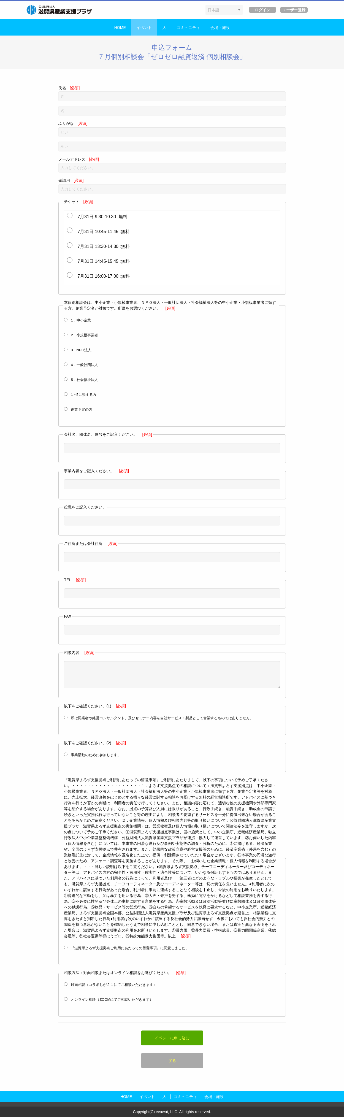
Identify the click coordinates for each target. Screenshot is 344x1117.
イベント (144, 27)
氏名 (172, 93)
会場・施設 (220, 27)
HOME (120, 27)
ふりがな (172, 129)
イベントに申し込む (172, 1038)
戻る (172, 1060)
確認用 (172, 186)
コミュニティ (188, 27)
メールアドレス (172, 165)
